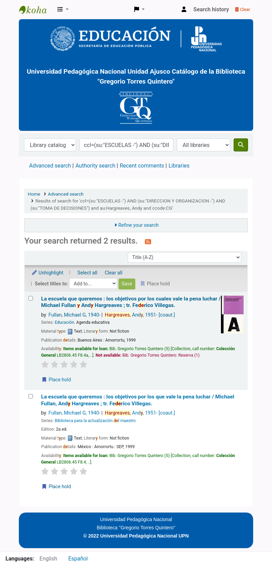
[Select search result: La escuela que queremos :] (30, 298)
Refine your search (138, 225)
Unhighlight (47, 273)
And (140, 315)
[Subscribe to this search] (148, 241)
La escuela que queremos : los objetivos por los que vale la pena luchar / (137, 400)
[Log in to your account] (184, 9)
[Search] (241, 144)
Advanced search (50, 165)
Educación (64, 322)
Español (78, 558)
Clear (242, 9)
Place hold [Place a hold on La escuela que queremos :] (56, 379)
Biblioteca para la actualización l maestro (95, 420)
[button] (63, 9)
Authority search (95, 165)
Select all (87, 273)
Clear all (114, 273)
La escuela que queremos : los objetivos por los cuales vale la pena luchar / (131, 302)
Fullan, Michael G (75, 315)
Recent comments (142, 165)
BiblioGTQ (36, 9)
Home (34, 194)
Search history (211, 9)
